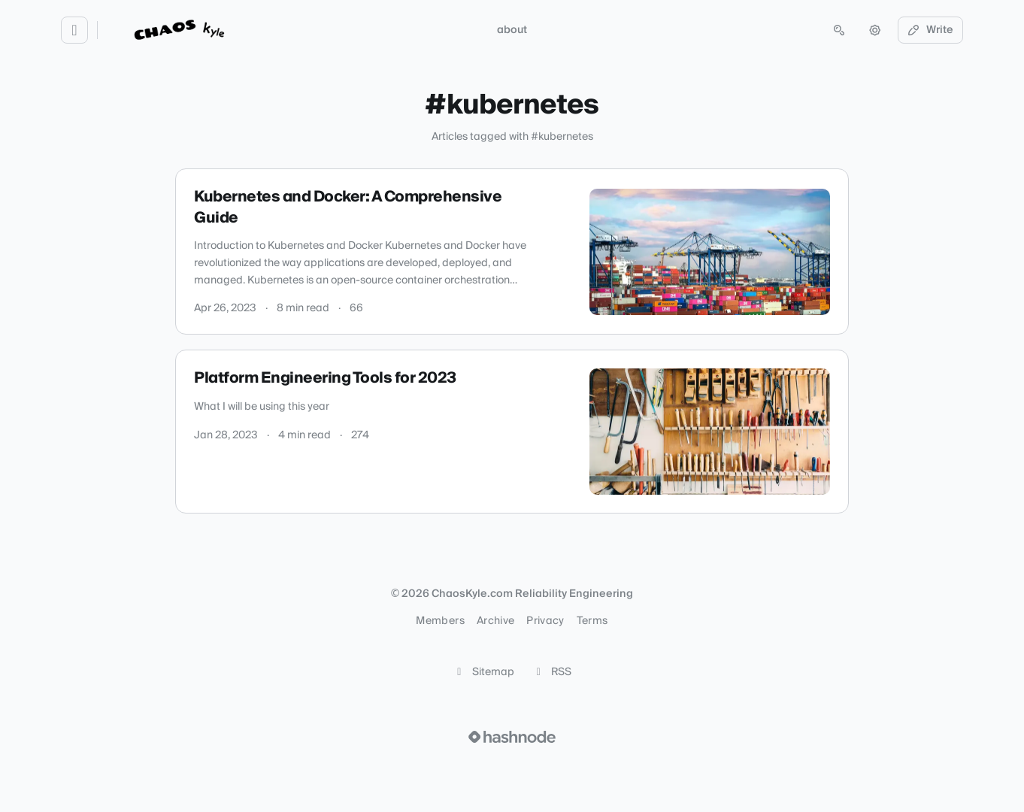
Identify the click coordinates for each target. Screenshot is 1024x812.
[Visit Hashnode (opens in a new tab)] (512, 737)
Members (440, 621)
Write (930, 30)
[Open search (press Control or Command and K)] (839, 30)
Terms (592, 621)
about (512, 30)
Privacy (545, 621)
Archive (495, 621)
